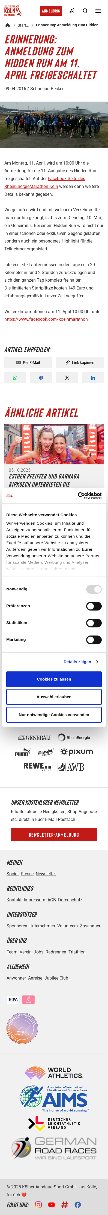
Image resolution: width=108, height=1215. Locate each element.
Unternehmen (42, 925)
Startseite (23, 25)
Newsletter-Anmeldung (54, 834)
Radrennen (56, 952)
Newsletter (46, 873)
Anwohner (16, 978)
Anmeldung (51, 10)
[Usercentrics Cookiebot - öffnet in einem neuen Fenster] (78, 495)
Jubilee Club (56, 978)
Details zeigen (77, 661)
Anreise (35, 978)
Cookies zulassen (54, 679)
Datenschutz (70, 899)
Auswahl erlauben (54, 696)
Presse (27, 873)
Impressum (34, 899)
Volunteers (67, 925)
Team (12, 952)
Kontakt (14, 899)
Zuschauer (90, 925)
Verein (26, 952)
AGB (51, 899)
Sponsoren (17, 925)
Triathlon (77, 952)
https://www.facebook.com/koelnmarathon (46, 319)
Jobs (38, 952)
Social (13, 873)
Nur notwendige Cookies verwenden (54, 714)
